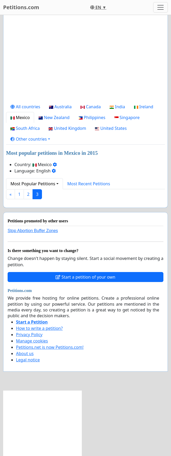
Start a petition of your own (85, 277)
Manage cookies (32, 341)
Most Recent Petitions (88, 184)
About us (25, 353)
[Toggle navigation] (160, 7)
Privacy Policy (29, 334)
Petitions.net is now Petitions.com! (49, 347)
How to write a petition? (39, 328)
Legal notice (28, 360)
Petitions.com (21, 7)
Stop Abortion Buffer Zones (33, 230)
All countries (25, 107)
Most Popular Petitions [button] (32, 184)
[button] (30, 139)
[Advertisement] (85, 60)
